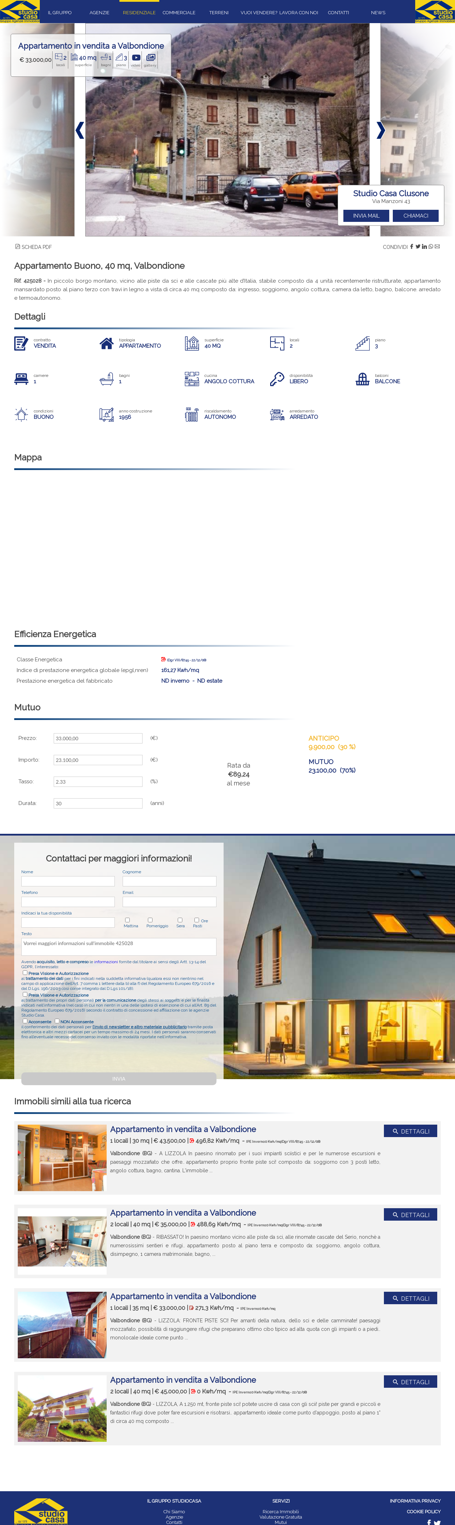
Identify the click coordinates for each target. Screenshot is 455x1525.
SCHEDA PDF (33, 247)
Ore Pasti (200, 923)
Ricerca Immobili (281, 1511)
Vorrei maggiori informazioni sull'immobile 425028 (118, 947)
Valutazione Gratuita (280, 1517)
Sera (180, 925)
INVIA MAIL (366, 216)
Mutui (281, 1522)
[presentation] (75, 1055)
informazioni (106, 961)
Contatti (174, 1522)
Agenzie (174, 1517)
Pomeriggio (157, 925)
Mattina (131, 925)
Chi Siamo (174, 1511)
